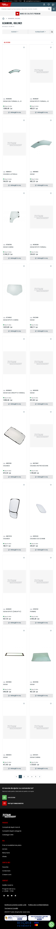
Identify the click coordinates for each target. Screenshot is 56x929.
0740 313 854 (8, 797)
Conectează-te (44, 4)
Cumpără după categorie (11, 831)
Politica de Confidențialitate (38, 905)
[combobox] (25, 9)
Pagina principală (3, 18)
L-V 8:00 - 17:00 (7, 891)
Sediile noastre (7, 885)
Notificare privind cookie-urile (15, 905)
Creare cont (6, 874)
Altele (4, 856)
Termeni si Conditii (11, 908)
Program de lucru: (8, 889)
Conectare (6, 871)
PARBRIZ (33, 611)
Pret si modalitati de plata (11, 845)
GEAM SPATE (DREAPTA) (12, 611)
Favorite (49, 4)
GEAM (32, 174)
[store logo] (6, 4)
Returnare (6, 853)
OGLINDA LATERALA (10, 174)
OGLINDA (6, 466)
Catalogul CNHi (7, 835)
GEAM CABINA (8, 247)
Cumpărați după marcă (11, 827)
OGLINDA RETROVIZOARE (39, 466)
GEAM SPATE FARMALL (38, 247)
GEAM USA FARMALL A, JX (12, 101)
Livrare (4, 849)
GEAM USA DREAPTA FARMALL (14, 393)
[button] (24, 47)
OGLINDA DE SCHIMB (37, 539)
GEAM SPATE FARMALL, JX (39, 101)
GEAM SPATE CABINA (10, 320)
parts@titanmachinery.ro (12, 803)
